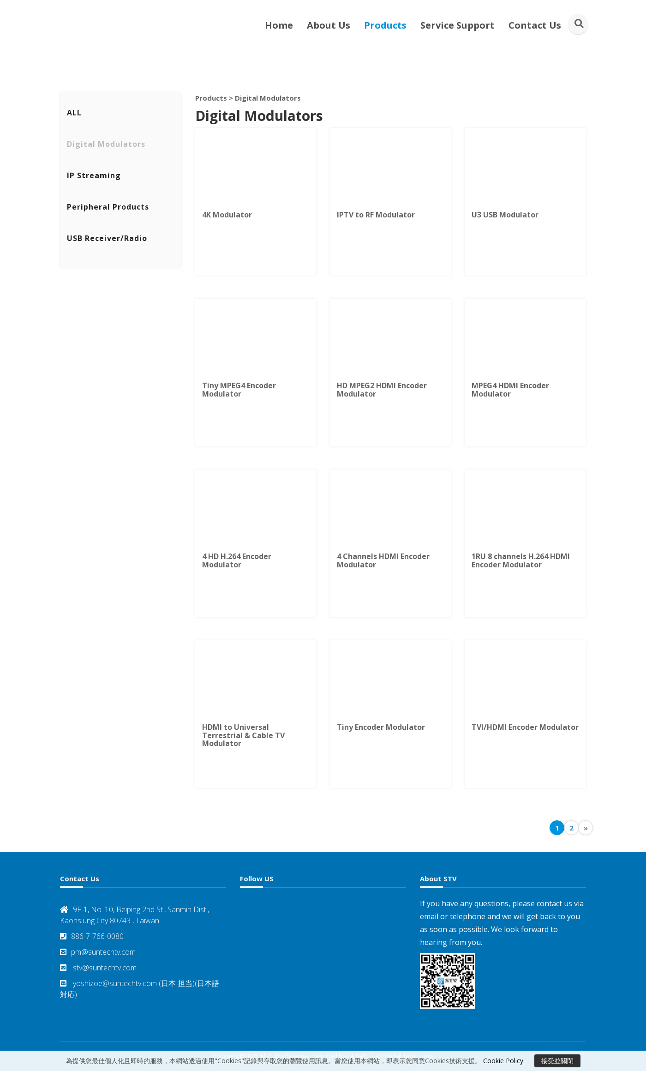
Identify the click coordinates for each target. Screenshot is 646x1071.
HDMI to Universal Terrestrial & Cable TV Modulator (243, 735)
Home (279, 25)
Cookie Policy (503, 1060)
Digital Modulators (106, 144)
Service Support (457, 25)
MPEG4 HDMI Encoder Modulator (510, 389)
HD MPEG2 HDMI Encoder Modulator (382, 389)
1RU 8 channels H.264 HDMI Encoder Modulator (521, 560)
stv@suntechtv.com (98, 968)
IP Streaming (94, 175)
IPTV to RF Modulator (376, 215)
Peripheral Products (108, 207)
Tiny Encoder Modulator (381, 727)
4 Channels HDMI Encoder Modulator (383, 560)
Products (385, 25)
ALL (74, 113)
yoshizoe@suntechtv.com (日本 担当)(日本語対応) (139, 988)
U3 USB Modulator (505, 215)
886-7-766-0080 (92, 936)
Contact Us (534, 25)
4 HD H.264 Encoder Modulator (236, 560)
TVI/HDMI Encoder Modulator (525, 727)
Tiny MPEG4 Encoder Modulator (239, 389)
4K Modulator (227, 215)
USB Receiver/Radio (107, 238)
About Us (328, 25)
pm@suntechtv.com (98, 952)
